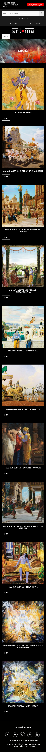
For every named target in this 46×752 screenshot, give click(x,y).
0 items (36, 23)
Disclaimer (30, 746)
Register (24, 18)
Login (14, 23)
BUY (6, 118)
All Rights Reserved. (29, 740)
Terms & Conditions (14, 744)
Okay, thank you (35, 4)
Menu (5, 36)
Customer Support (33, 744)
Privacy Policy (18, 746)
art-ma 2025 (15, 740)
